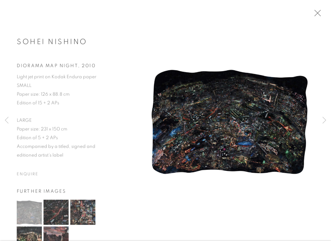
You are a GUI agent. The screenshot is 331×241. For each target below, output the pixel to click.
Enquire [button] (27, 175)
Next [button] (324, 120)
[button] (29, 213)
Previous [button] (6, 120)
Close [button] (316, 15)
